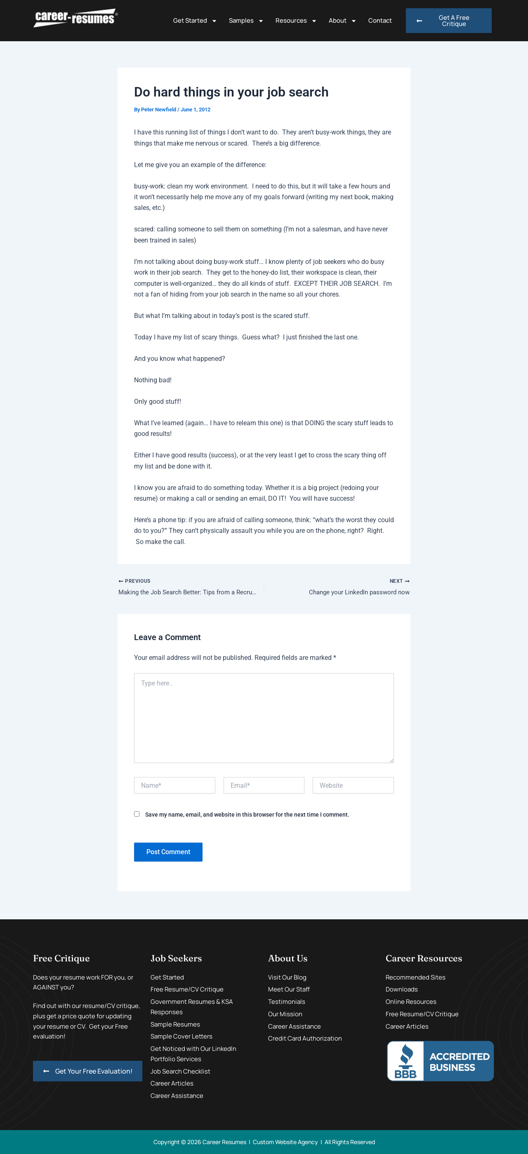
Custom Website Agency (285, 1142)
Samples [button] (246, 21)
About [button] (343, 21)
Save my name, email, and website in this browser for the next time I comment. (247, 816)
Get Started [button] (195, 21)
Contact (380, 20)
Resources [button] (296, 21)
